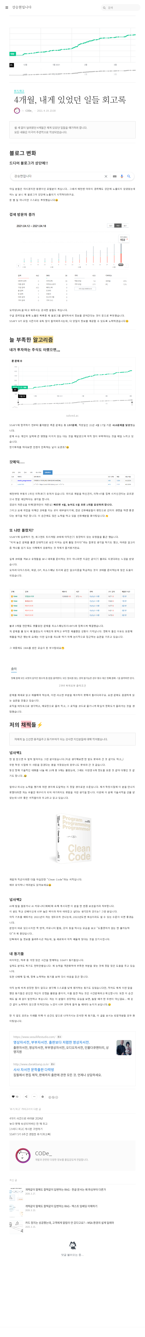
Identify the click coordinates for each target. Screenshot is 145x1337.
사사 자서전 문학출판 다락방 (33, 1122)
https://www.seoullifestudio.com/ (34, 1089)
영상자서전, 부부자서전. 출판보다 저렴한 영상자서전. (51, 1095)
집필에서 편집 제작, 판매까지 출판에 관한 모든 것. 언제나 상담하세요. (57, 1127)
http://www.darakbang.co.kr (31, 1117)
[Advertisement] (72, 1053)
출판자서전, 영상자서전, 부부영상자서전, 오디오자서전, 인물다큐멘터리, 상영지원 (61, 1102)
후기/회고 (19, 91)
